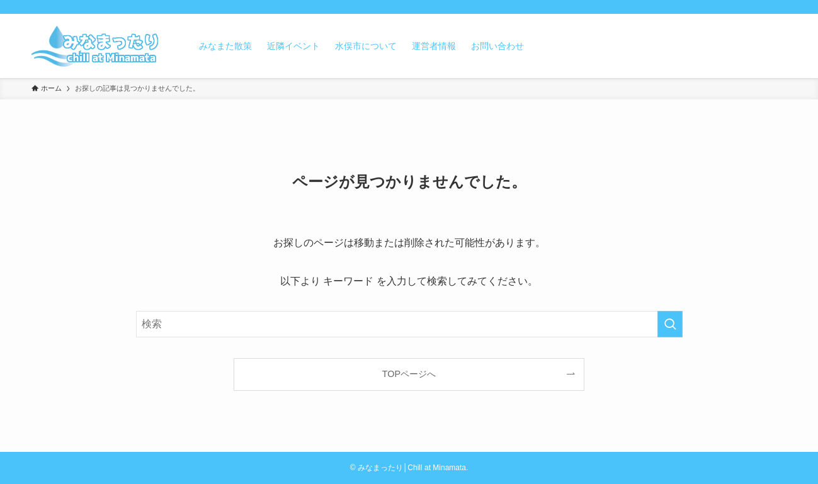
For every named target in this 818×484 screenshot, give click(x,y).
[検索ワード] (409, 324)
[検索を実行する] (670, 324)
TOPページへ (409, 374)
